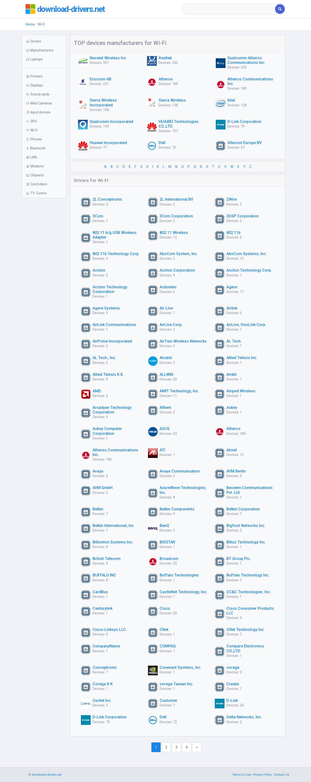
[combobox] (228, 9)
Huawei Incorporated (108, 142)
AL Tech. (234, 341)
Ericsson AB (100, 79)
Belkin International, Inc (113, 525)
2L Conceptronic (107, 199)
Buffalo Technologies (179, 575)
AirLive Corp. (171, 324)
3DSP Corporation (242, 216)
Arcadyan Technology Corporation (112, 409)
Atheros (166, 79)
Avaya (98, 471)
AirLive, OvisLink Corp (245, 324)
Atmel (231, 450)
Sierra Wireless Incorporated (103, 102)
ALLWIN (166, 374)
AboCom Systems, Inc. (246, 253)
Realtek (165, 58)
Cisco (165, 608)
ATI (162, 450)
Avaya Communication (180, 471)
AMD (97, 391)
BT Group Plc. (238, 558)
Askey (231, 407)
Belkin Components (177, 509)
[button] (44, 59)
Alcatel (166, 357)
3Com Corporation (176, 216)
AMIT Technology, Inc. (179, 391)
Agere (231, 287)
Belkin (98, 509)
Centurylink (102, 608)
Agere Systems (106, 308)
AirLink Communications (114, 324)
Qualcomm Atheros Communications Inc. (246, 60)
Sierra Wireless (172, 100)
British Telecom (107, 558)
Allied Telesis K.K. (108, 374)
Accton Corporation (177, 270)
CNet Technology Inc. (245, 629)
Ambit (231, 374)
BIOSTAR (167, 542)
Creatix (232, 684)
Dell (162, 142)
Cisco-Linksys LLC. (110, 629)
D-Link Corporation (244, 121)
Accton (99, 270)
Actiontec (168, 287)
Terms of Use (241, 774)
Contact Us (281, 774)
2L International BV (176, 199)
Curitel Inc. (102, 700)
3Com (98, 216)
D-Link (232, 700)
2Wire (231, 199)
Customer (168, 700)
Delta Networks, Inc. (244, 717)
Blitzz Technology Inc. (246, 542)
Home (30, 24)
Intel (231, 100)
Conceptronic (105, 667)
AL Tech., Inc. (104, 357)
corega (232, 667)
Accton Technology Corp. (249, 270)
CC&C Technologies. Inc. (248, 592)
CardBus (100, 592)
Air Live (166, 308)
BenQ (164, 525)
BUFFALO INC (104, 575)
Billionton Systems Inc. (113, 542)
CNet (164, 629)
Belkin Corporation (243, 509)
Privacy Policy (262, 774)
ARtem (165, 407)
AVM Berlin (236, 471)
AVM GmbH (102, 487)
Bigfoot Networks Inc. (245, 525)
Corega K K (103, 684)
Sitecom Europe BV (244, 142)
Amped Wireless (240, 391)
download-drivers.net (73, 9)
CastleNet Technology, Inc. (183, 592)
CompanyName (106, 646)
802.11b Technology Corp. (116, 253)
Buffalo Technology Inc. (247, 575)
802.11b (233, 232)
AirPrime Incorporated (112, 341)
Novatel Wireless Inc (108, 58)
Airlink (231, 308)
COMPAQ (168, 646)
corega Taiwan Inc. (176, 684)
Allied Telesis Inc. (241, 357)
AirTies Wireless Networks (183, 341)
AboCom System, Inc (178, 253)
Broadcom (169, 558)
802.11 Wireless (174, 232)
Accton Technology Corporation (110, 289)
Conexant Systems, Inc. (180, 667)
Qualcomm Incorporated (111, 121)
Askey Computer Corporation (107, 431)
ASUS (165, 428)
